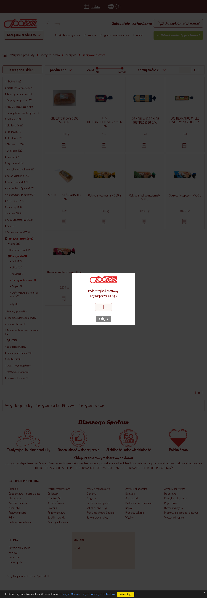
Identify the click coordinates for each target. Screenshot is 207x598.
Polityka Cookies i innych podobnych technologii (88, 594)
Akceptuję (125, 594)
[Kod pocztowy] (103, 307)
